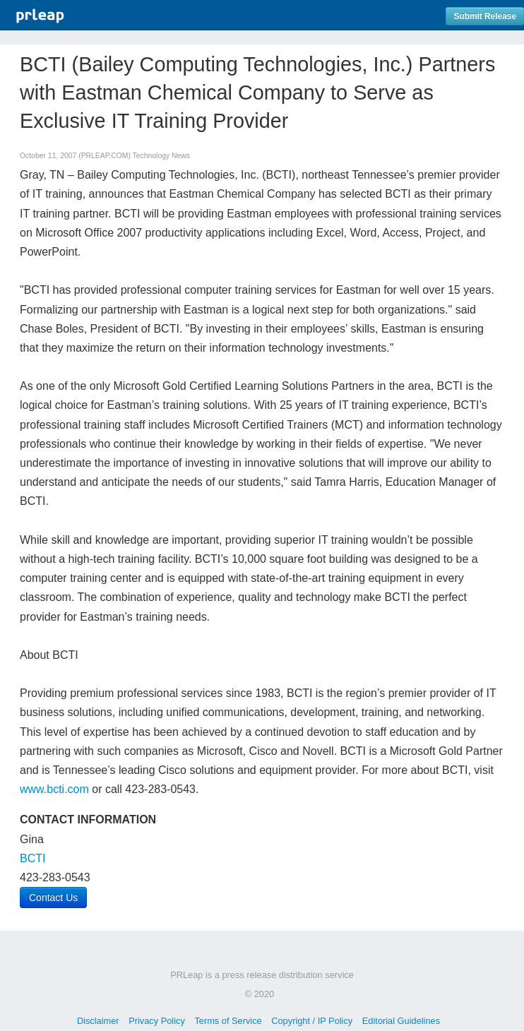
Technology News (161, 156)
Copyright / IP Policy (311, 1020)
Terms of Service (227, 1020)
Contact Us (53, 897)
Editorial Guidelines (401, 1020)
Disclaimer (98, 1020)
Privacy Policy (157, 1020)
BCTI (32, 858)
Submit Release (484, 16)
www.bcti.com (54, 789)
